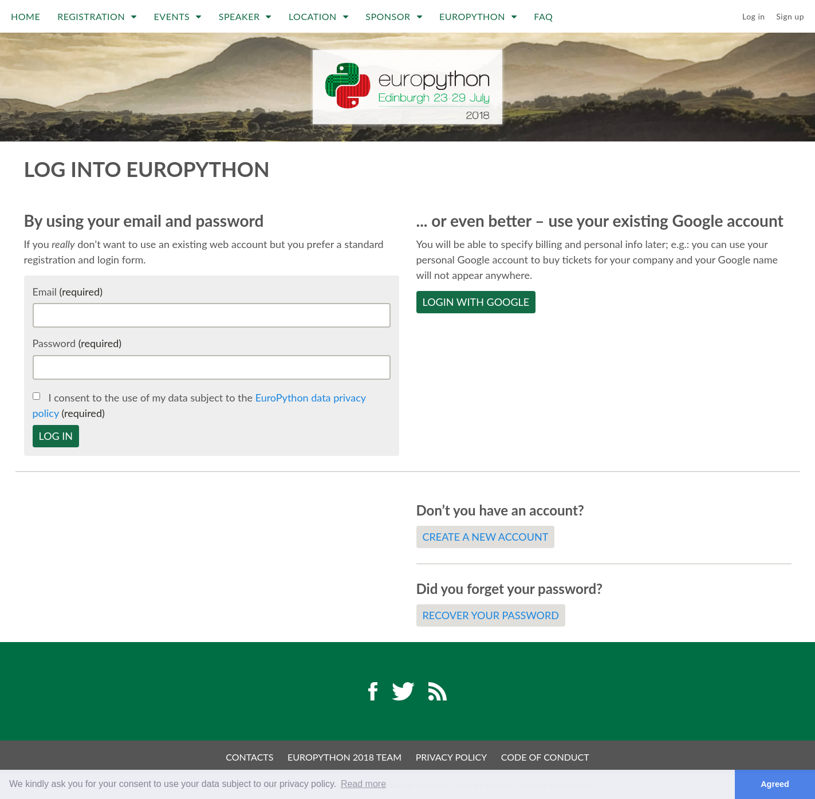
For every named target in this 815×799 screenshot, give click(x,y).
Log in (753, 16)
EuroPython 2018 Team (344, 756)
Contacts (249, 756)
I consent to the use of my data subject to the (199, 405)
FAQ (543, 16)
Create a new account (486, 536)
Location (318, 16)
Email (68, 291)
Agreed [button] (775, 784)
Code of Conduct (545, 756)
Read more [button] (363, 784)
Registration (96, 16)
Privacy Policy (451, 756)
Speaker (245, 16)
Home (25, 16)
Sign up (790, 16)
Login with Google (476, 302)
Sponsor (393, 16)
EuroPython (478, 16)
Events (178, 16)
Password (77, 343)
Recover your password (491, 615)
